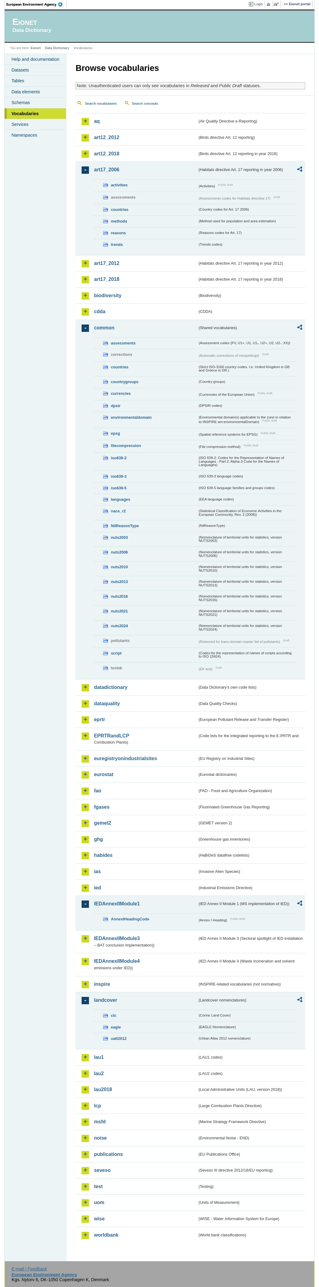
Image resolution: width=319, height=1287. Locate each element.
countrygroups (124, 381)
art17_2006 (106, 169)
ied (97, 887)
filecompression (126, 445)
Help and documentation (35, 59)
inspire (102, 984)
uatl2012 (118, 1038)
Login (258, 4)
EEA (36, 4)
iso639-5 (118, 488)
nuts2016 (119, 596)
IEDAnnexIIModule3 (117, 938)
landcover (105, 1000)
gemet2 (102, 823)
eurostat (103, 774)
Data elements (25, 91)
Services (19, 124)
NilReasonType (125, 525)
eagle (116, 1027)
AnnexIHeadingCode (130, 919)
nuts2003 (119, 537)
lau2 (99, 1073)
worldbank (106, 1235)
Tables (17, 80)
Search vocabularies (101, 103)
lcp (97, 1105)
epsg (115, 433)
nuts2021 (119, 611)
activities (119, 185)
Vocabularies (25, 113)
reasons (118, 233)
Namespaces (24, 135)
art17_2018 (106, 279)
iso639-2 (118, 458)
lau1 (99, 1057)
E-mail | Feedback (29, 1268)
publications (108, 1154)
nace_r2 (118, 511)
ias (97, 871)
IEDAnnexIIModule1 (117, 903)
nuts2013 (119, 581)
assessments (123, 343)
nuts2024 (119, 626)
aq (97, 121)
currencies (121, 393)
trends (117, 244)
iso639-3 (118, 476)
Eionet (36, 48)
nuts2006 (119, 552)
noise (100, 1138)
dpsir (115, 405)
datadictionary (110, 687)
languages (120, 499)
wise (99, 1218)
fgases (102, 807)
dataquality (107, 703)
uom (99, 1202)
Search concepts (145, 103)
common (104, 327)
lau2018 (103, 1089)
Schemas (20, 102)
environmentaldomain (131, 417)
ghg (98, 839)
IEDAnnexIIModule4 (117, 961)
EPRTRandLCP (111, 735)
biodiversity (107, 295)
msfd (100, 1121)
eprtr (99, 719)
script (116, 653)
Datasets (20, 70)
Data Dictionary (57, 48)
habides (103, 855)
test (98, 1186)
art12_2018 (106, 153)
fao (97, 790)
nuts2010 (119, 567)
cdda (99, 311)
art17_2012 (106, 263)
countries (120, 209)
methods (119, 221)
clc (113, 1015)
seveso (102, 1170)
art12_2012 (106, 137)
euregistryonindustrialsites (125, 758)
